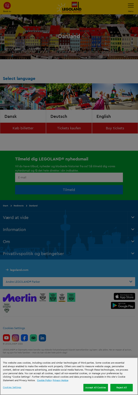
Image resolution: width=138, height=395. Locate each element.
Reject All (121, 387)
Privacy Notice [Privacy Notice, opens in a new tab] (60, 380)
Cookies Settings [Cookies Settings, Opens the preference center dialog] (12, 387)
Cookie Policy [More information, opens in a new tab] (44, 380)
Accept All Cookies (95, 387)
